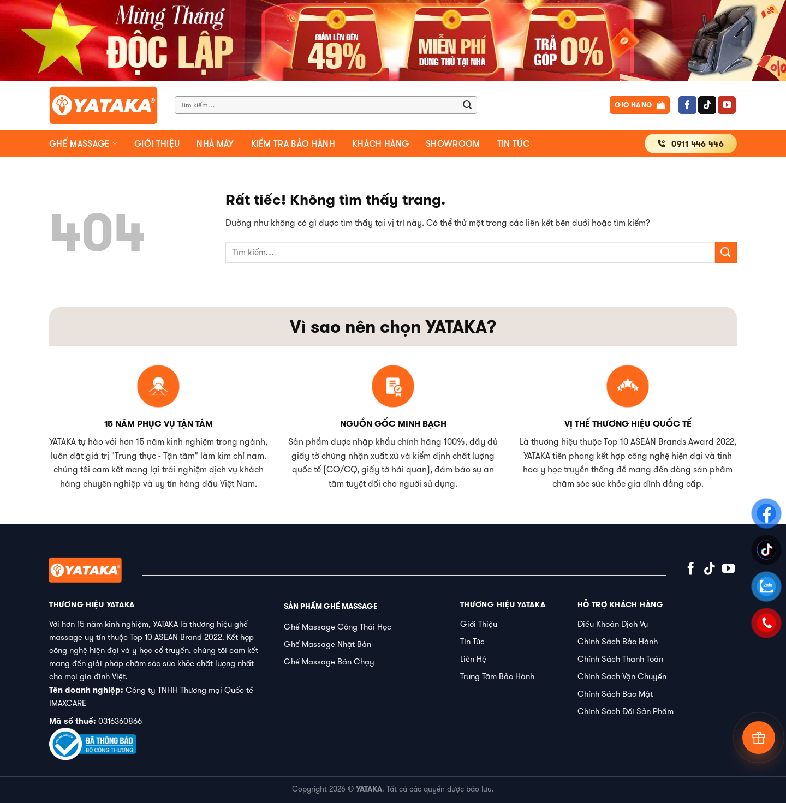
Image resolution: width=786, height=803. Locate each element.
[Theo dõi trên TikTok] (707, 105)
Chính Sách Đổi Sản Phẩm (625, 711)
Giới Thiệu (478, 624)
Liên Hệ (473, 658)
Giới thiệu (157, 143)
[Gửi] (467, 105)
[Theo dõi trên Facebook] (687, 105)
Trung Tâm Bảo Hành (497, 676)
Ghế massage (83, 143)
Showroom (453, 143)
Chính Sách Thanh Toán (620, 658)
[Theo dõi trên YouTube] (727, 105)
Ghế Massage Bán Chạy (329, 661)
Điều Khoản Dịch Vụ (612, 624)
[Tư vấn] (758, 737)
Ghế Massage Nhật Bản (327, 644)
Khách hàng (380, 143)
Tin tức (513, 143)
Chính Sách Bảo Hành (617, 641)
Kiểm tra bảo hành (293, 143)
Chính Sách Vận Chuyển (621, 676)
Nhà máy (215, 143)
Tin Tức (472, 641)
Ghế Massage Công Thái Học (337, 626)
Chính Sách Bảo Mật (615, 693)
